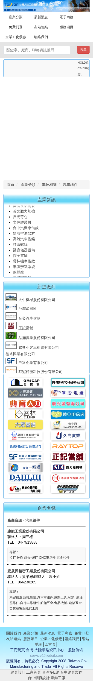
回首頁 (50, 644)
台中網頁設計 (39, 678)
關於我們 (13, 633)
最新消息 (41, 17)
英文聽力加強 (24, 212)
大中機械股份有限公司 (30, 301)
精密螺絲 (20, 246)
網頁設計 (18, 672)
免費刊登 (16, 27)
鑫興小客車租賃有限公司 (32, 348)
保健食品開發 (24, 207)
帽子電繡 (21, 257)
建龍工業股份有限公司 (25, 531)
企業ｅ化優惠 (51, 639)
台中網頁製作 (71, 672)
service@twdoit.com (46, 655)
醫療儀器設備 (24, 251)
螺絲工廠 (58, 678)
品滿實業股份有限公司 (30, 339)
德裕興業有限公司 (20, 355)
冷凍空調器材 (24, 235)
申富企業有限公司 (27, 364)
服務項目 (66, 27)
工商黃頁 (33, 672)
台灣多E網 (21, 309)
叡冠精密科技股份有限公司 (34, 373)
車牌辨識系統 (24, 268)
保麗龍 (18, 273)
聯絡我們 (41, 37)
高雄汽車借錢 (24, 240)
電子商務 (66, 17)
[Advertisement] (46, 127)
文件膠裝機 (22, 223)
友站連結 (41, 27)
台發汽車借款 (23, 319)
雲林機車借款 (24, 262)
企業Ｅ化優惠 (15, 37)
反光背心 (20, 218)
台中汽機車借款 (26, 229)
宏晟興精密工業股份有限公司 (31, 571)
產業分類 (16, 17)
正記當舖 (19, 329)
